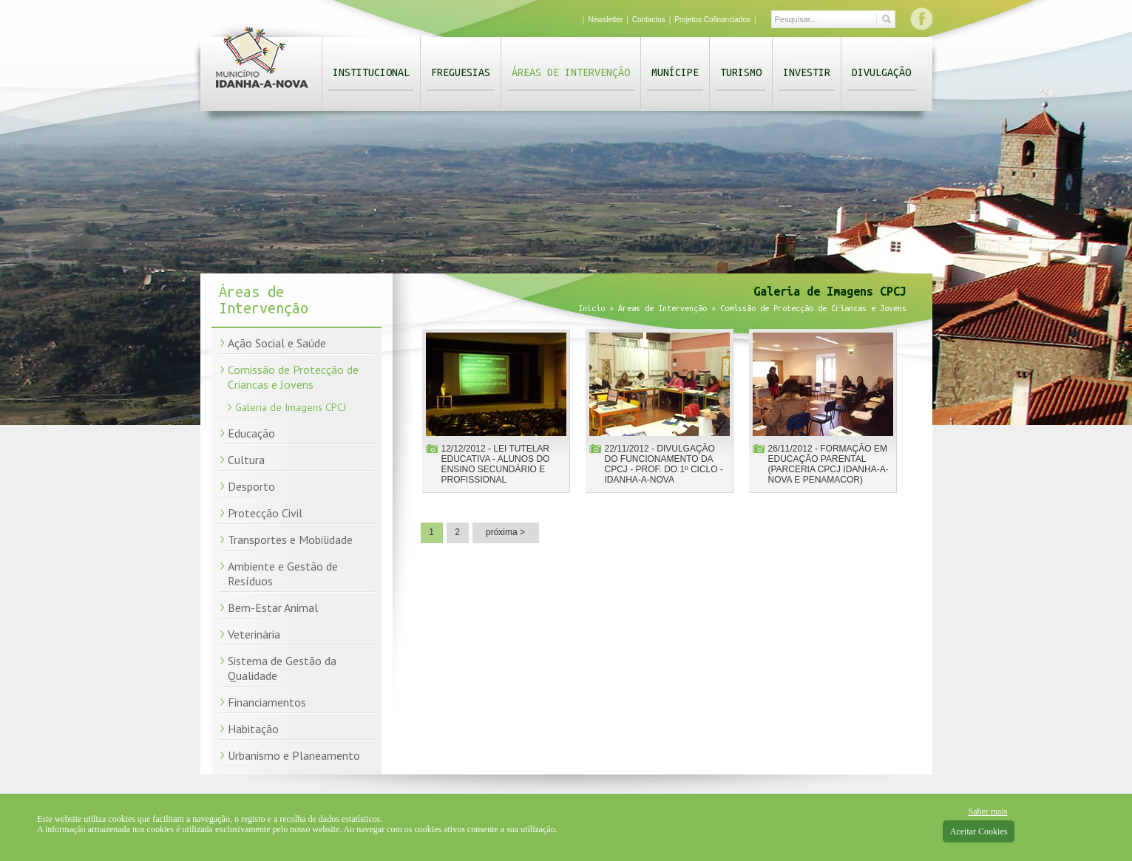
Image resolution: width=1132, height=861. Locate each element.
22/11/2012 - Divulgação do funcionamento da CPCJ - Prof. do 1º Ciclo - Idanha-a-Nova (664, 464)
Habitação (253, 728)
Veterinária (254, 634)
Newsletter (605, 20)
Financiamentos (267, 702)
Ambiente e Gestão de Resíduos (283, 573)
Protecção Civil (265, 513)
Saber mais (987, 811)
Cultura (246, 459)
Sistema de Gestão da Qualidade (282, 668)
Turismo (741, 72)
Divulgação (881, 72)
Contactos (648, 20)
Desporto (251, 486)
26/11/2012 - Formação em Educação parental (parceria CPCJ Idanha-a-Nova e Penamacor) (828, 464)
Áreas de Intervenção (571, 72)
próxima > (505, 532)
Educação (251, 433)
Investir (806, 72)
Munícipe (675, 72)
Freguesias (460, 72)
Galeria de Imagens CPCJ (290, 407)
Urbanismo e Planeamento (294, 755)
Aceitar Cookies (979, 831)
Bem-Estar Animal (273, 607)
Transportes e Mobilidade (290, 539)
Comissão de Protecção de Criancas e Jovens (293, 377)
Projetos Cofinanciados (712, 20)
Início (591, 308)
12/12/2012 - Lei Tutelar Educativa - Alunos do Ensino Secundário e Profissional (495, 464)
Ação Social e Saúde (277, 343)
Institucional (371, 72)
